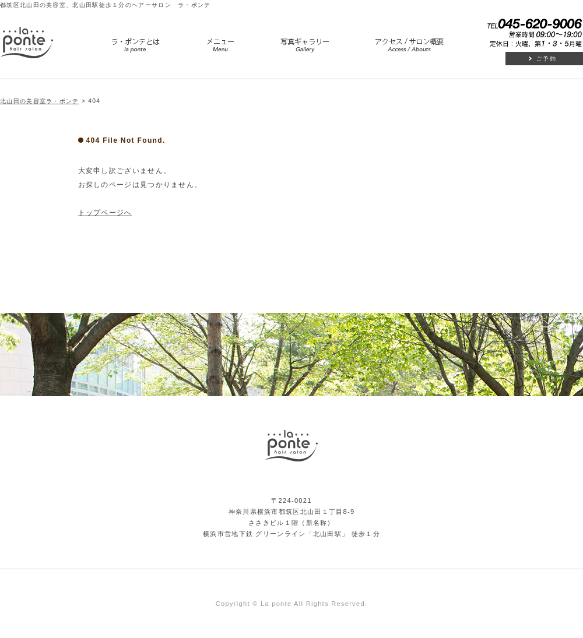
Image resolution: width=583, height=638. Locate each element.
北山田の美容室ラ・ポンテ (39, 101)
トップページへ (105, 213)
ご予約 (546, 58)
